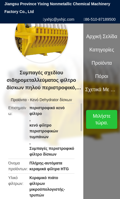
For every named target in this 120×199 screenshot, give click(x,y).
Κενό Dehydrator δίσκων (51, 100)
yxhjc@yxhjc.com (59, 19)
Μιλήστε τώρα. (102, 119)
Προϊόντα (18, 100)
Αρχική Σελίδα (101, 36)
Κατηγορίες (101, 50)
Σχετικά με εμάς (101, 89)
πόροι (101, 76)
